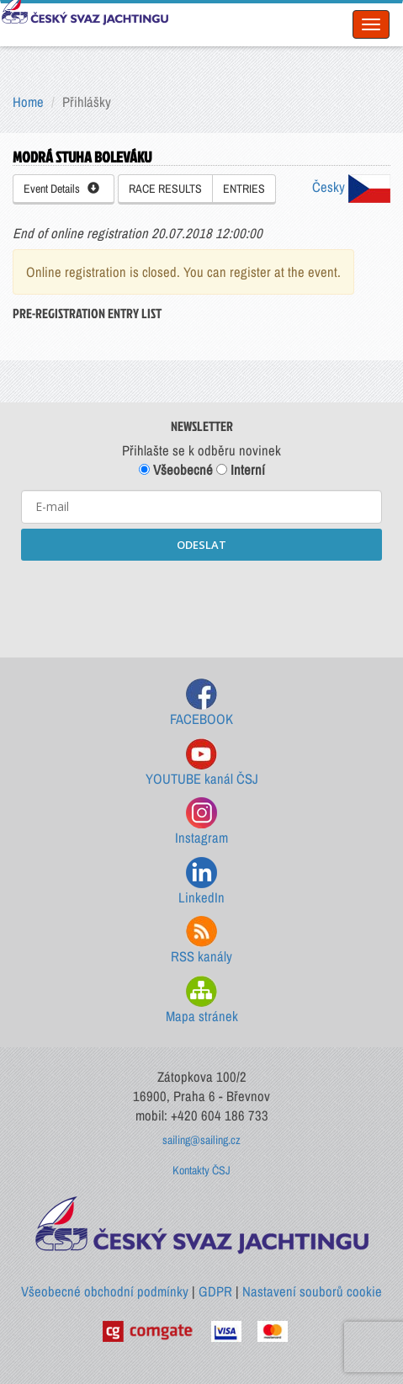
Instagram (201, 822)
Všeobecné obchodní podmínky (104, 1291)
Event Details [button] (61, 188)
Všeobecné (176, 469)
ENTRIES (244, 188)
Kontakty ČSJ (201, 1170)
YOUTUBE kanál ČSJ (202, 763)
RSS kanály (201, 941)
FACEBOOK (201, 703)
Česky (351, 187)
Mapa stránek (202, 1000)
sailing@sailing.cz (201, 1139)
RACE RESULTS (165, 188)
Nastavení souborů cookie (312, 1291)
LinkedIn (201, 882)
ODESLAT (201, 544)
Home (28, 102)
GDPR (215, 1291)
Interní (240, 469)
